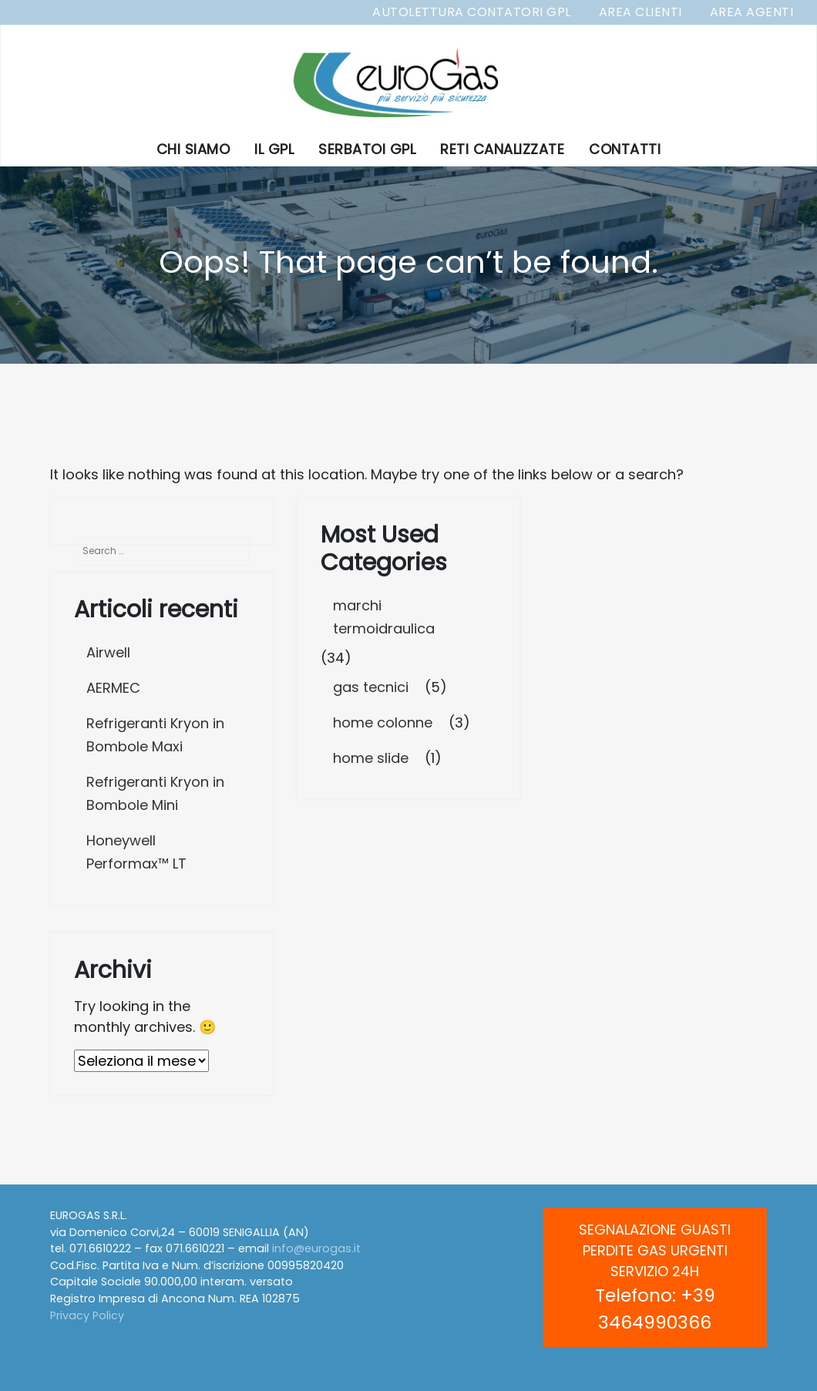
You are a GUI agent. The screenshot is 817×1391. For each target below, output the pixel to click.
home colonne (382, 722)
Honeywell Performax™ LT (136, 852)
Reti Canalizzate (502, 149)
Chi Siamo (193, 149)
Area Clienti (640, 12)
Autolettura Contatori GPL (471, 12)
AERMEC (113, 687)
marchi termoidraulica (384, 617)
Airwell (108, 652)
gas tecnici (370, 687)
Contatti (625, 149)
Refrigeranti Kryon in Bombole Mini (155, 793)
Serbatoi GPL (366, 149)
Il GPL (274, 149)
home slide (370, 758)
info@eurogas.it (316, 1248)
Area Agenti (752, 12)
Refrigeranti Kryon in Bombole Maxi (155, 735)
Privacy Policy (87, 1315)
